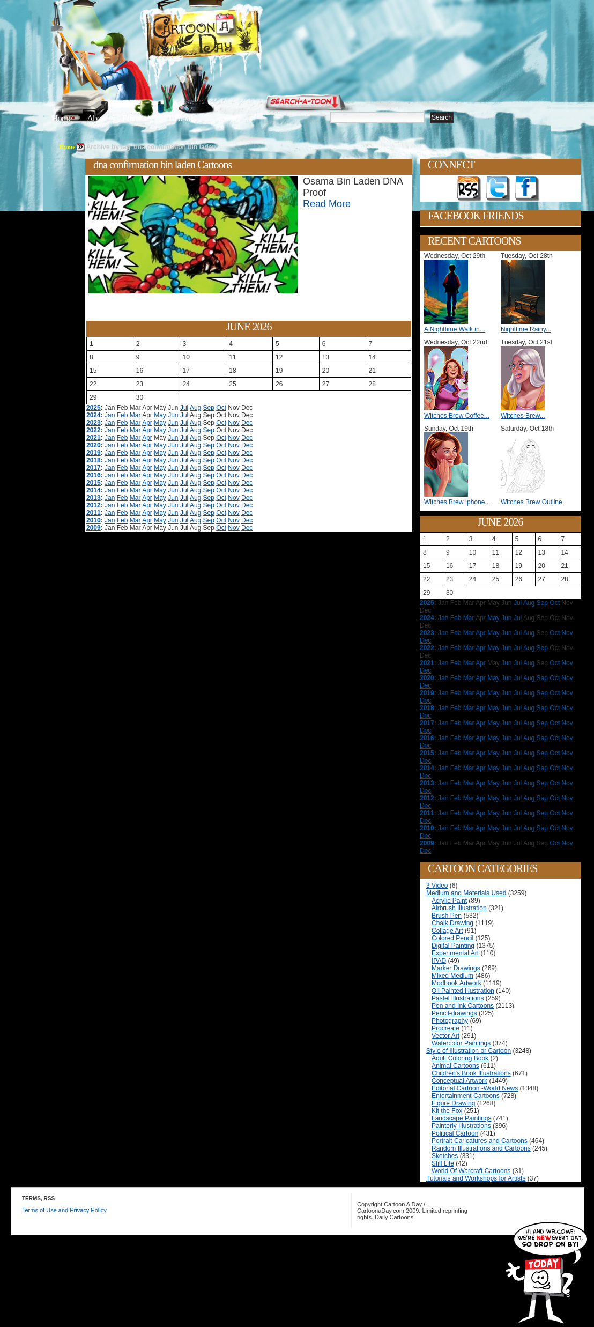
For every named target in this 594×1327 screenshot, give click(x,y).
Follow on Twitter (498, 189)
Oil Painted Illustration (463, 990)
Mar (135, 415)
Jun (173, 415)
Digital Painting (453, 945)
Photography (450, 1020)
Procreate (445, 1028)
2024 (93, 415)
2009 (93, 528)
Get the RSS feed (469, 189)
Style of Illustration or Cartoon (468, 1051)
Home (61, 118)
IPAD (439, 960)
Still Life (443, 1163)
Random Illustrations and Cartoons (481, 1148)
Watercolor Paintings (461, 1043)
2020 (93, 445)
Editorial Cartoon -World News (475, 1088)
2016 (93, 475)
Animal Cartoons (455, 1066)
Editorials (137, 118)
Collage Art (447, 930)
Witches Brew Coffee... (456, 415)
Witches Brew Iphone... (457, 502)
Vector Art (445, 1036)
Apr (147, 422)
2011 (93, 513)
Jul (184, 407)
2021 (93, 437)
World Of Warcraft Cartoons (471, 1171)
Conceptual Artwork (459, 1081)
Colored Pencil (452, 938)
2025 (93, 407)
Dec (247, 422)
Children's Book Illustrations (471, 1073)
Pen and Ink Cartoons (463, 1005)
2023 (93, 422)
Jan (110, 415)
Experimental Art (455, 953)
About (97, 118)
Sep (208, 407)
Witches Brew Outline (531, 502)
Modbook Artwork (456, 983)
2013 (93, 498)
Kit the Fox (447, 1111)
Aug (195, 407)
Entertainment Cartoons (466, 1096)
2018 (93, 460)
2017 (93, 467)
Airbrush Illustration (459, 908)
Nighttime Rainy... (526, 329)
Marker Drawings (456, 968)
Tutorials (181, 118)
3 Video (437, 885)
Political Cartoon (455, 1133)
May (160, 415)
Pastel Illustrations (458, 998)
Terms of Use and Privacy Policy (64, 1210)
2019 (93, 452)
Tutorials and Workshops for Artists (475, 1178)
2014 (93, 490)
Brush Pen (447, 915)
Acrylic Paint (449, 900)
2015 (93, 482)
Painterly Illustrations (461, 1126)
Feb (122, 415)
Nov (233, 422)
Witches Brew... (523, 415)
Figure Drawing (453, 1103)
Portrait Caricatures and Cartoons (480, 1141)
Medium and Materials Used (466, 893)
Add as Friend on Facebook (527, 189)
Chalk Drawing (452, 923)
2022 (93, 430)
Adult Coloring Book (460, 1058)
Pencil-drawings (454, 1013)
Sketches (445, 1156)
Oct (221, 407)
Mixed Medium (452, 975)
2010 (93, 520)
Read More (327, 203)
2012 (93, 505)
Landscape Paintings (461, 1118)
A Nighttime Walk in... (454, 329)
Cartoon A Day (229, 35)
